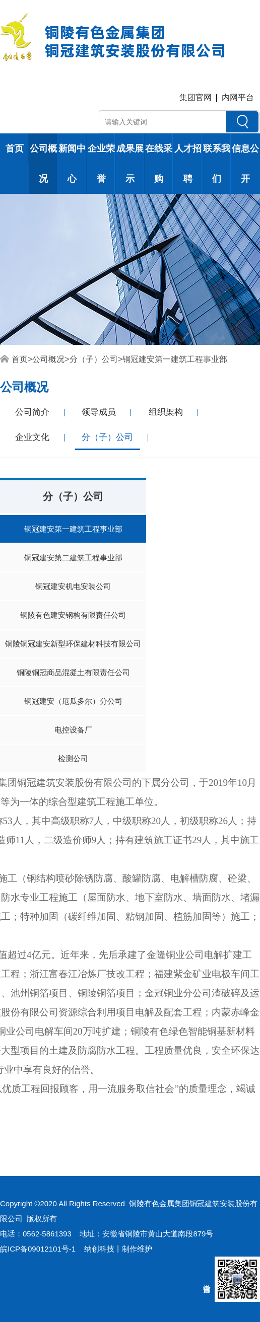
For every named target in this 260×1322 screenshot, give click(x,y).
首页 (15, 148)
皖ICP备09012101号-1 (38, 1248)
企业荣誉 (101, 163)
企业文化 (32, 437)
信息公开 (245, 163)
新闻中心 (72, 163)
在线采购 (158, 163)
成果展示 (130, 163)
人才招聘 (188, 163)
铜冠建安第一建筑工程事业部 (174, 359)
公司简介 (32, 412)
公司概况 (43, 163)
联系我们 (216, 163)
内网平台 (238, 97)
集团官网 (195, 97)
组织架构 (166, 412)
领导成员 (99, 412)
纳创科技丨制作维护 (118, 1248)
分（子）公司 (94, 359)
